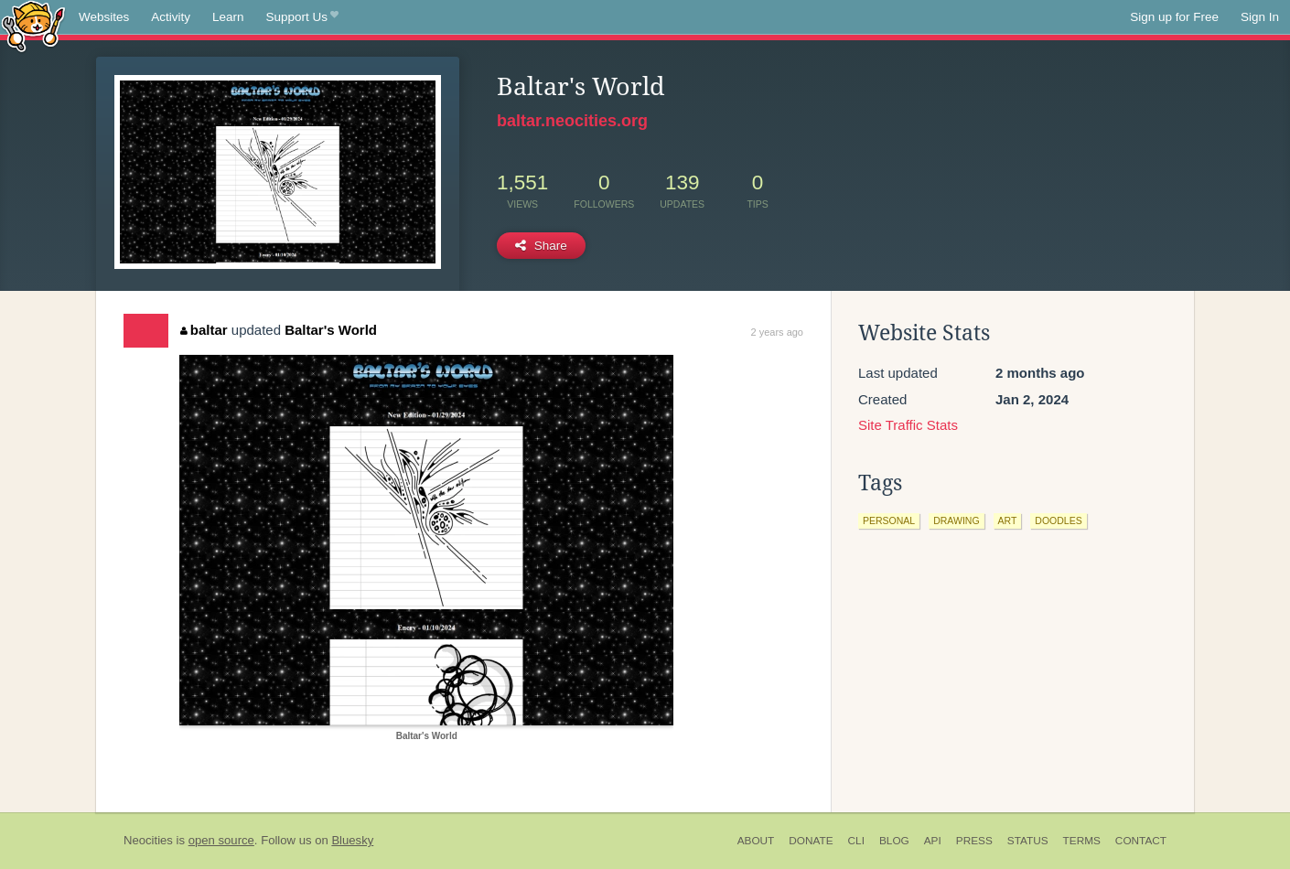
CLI (856, 840)
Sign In (1260, 17)
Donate (811, 840)
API (932, 840)
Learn (228, 17)
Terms (1082, 840)
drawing (956, 520)
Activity (170, 17)
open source (221, 840)
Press (974, 840)
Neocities (148, 840)
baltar (203, 330)
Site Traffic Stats (908, 425)
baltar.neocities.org (572, 121)
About (756, 840)
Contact (1140, 840)
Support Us (302, 17)
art (1007, 520)
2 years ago (777, 332)
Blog (894, 840)
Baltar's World (331, 330)
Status (1027, 840)
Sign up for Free (1174, 17)
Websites (104, 17)
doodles (1058, 520)
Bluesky (352, 840)
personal (889, 520)
